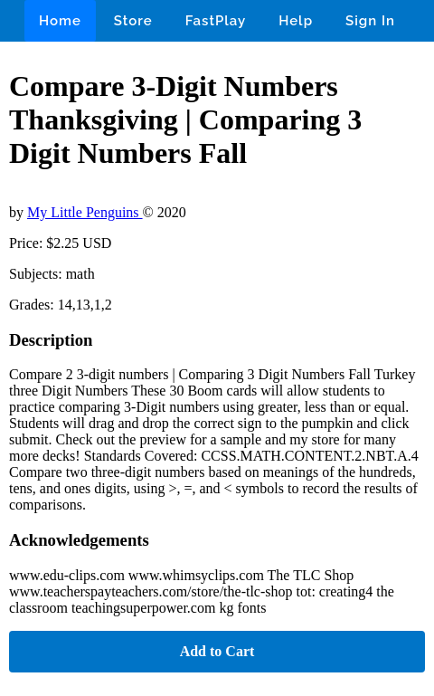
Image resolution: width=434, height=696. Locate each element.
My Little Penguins (85, 212)
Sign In (370, 21)
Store (133, 21)
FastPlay (216, 21)
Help (295, 21)
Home (60, 21)
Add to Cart (217, 651)
